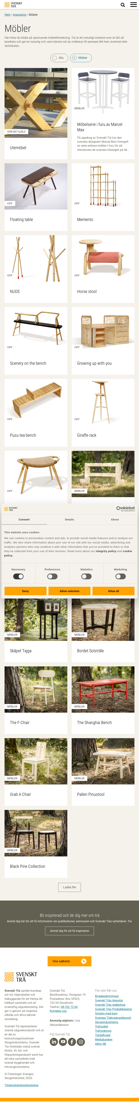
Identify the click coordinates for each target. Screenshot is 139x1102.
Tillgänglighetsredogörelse (21, 1086)
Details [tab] (69, 519)
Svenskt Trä (13, 4)
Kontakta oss (58, 1011)
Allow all (113, 590)
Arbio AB (100, 1044)
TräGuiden (101, 1027)
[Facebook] (71, 1042)
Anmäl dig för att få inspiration (69, 931)
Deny (25, 590)
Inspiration (19, 14)
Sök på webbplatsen (125, 4)
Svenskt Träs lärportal (109, 1001)
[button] (133, 4)
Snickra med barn (106, 1014)
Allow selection (69, 590)
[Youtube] (63, 1042)
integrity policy (106, 550)
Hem (7, 14)
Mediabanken (103, 1040)
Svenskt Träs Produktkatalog (113, 1009)
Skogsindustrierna (106, 1022)
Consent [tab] (24, 519)
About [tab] (115, 519)
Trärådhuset (102, 1035)
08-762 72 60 (69, 1007)
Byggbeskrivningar (107, 996)
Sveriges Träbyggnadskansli (113, 1018)
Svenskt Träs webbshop (110, 1005)
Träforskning (103, 1031)
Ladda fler (69, 888)
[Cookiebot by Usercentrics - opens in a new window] (119, 509)
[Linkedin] (54, 1042)
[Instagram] (81, 1042)
